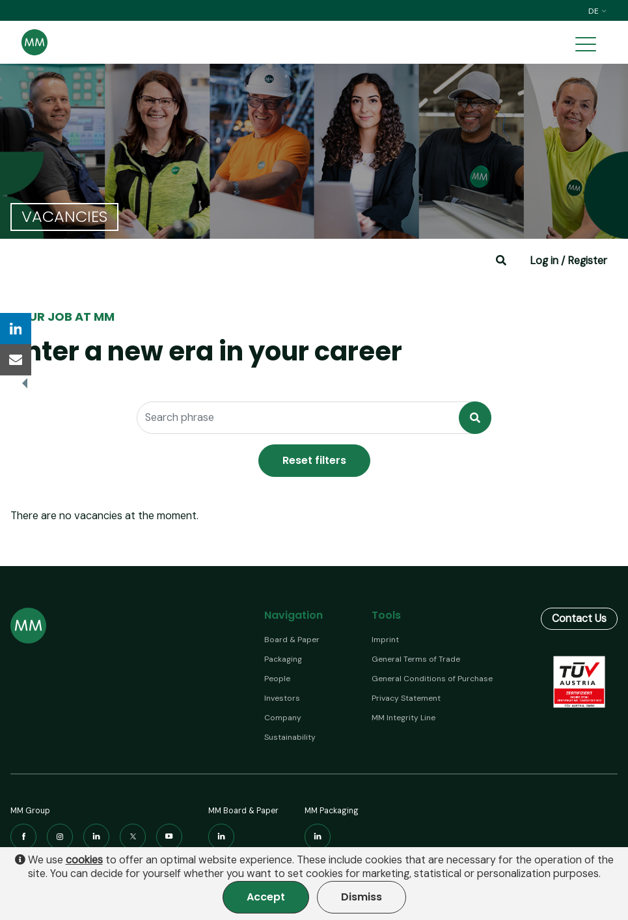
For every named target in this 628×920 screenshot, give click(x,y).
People (277, 678)
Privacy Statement (406, 698)
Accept (266, 896)
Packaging (283, 659)
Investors (282, 698)
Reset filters (314, 460)
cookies (84, 860)
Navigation (293, 615)
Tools (386, 615)
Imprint (385, 639)
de (597, 11)
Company (282, 717)
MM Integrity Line (403, 717)
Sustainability (290, 737)
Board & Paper (292, 639)
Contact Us (579, 618)
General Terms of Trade (416, 659)
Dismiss (361, 896)
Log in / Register (568, 260)
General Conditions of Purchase (432, 678)
